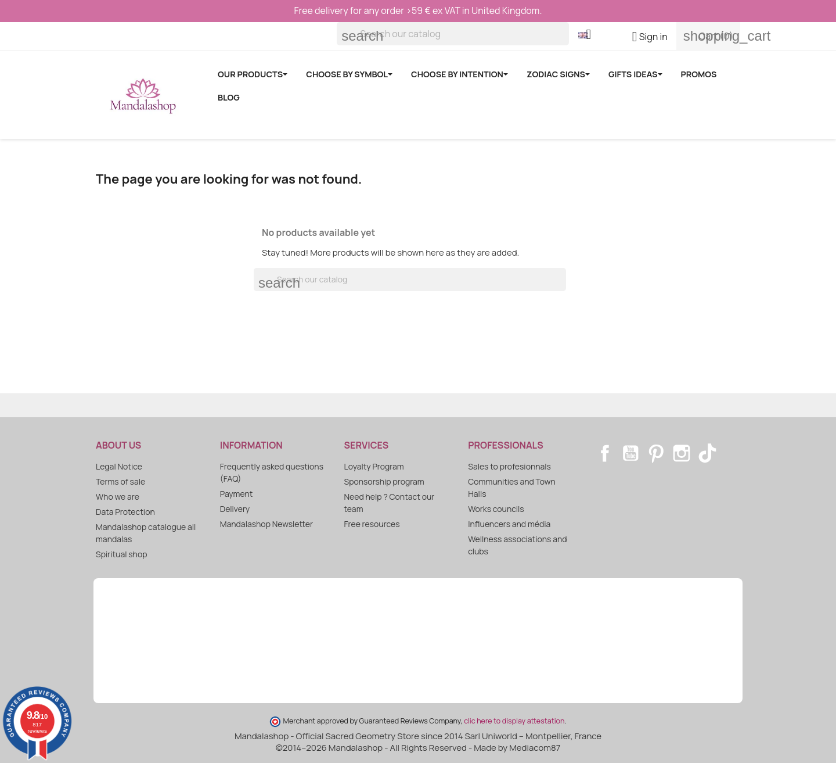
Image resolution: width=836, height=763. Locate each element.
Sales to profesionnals (509, 466)
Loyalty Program (374, 466)
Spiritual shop (121, 554)
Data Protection (125, 511)
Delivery (235, 508)
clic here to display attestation (514, 721)
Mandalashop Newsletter (266, 523)
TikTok (707, 453)
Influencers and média (509, 523)
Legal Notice (119, 466)
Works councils (496, 508)
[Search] (453, 33)
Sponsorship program (384, 481)
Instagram (681, 453)
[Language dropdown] (589, 35)
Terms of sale (120, 481)
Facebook (605, 453)
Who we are (117, 496)
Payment (236, 493)
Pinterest (656, 453)
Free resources (372, 523)
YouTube (630, 453)
